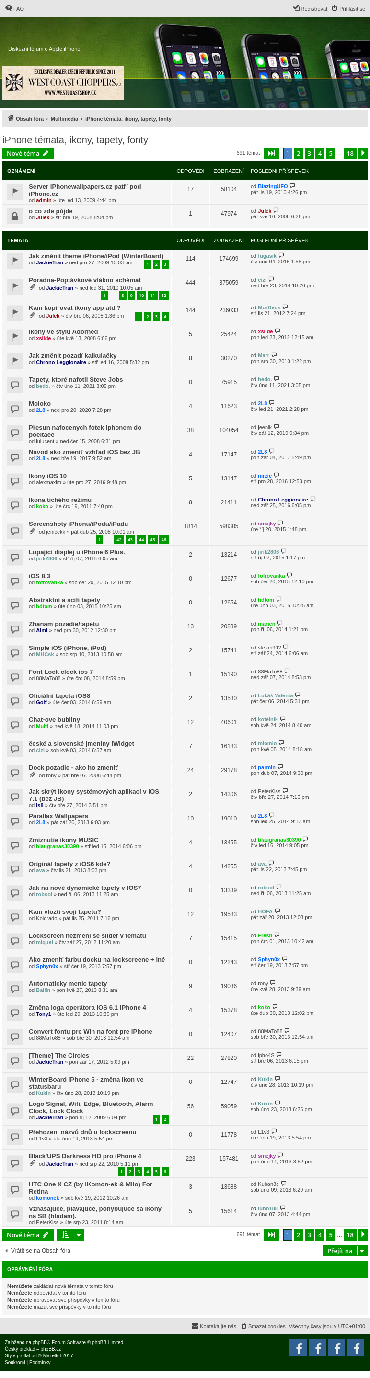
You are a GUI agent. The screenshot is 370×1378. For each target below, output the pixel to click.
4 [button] (320, 153)
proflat (23, 1355)
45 (152, 539)
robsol (44, 894)
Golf (41, 702)
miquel (44, 942)
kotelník (268, 719)
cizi (262, 280)
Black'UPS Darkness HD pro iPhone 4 (85, 1156)
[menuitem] (14, 8)
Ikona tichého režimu (60, 499)
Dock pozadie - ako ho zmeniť (73, 767)
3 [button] (309, 153)
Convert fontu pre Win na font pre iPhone (90, 1031)
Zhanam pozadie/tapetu (64, 623)
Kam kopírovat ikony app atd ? (75, 307)
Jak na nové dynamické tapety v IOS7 (85, 887)
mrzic (265, 475)
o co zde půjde (51, 211)
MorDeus (269, 307)
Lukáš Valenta (275, 695)
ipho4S (266, 1055)
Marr (263, 355)
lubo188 (268, 1208)
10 (141, 295)
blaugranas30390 (57, 846)
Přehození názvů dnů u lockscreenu (82, 1132)
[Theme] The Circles (59, 1055)
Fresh (265, 935)
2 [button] (298, 153)
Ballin (43, 990)
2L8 (40, 410)
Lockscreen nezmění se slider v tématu (87, 935)
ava (40, 870)
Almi (41, 630)
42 (118, 539)
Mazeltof (52, 1355)
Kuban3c (268, 1184)
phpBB (40, 1342)
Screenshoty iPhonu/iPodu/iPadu (78, 523)
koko (42, 506)
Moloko (40, 403)
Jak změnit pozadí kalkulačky (72, 355)
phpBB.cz (50, 1349)
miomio (267, 743)
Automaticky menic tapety (68, 983)
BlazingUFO (273, 186)
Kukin (43, 1093)
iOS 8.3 (39, 576)
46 (164, 539)
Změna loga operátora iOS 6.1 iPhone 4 (87, 1007)
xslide (43, 338)
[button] (271, 153)
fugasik (267, 256)
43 (130, 539)
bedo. (43, 386)
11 (152, 295)
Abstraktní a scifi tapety (64, 600)
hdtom (44, 606)
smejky (267, 523)
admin (43, 200)
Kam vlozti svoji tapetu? (65, 911)
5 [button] (331, 153)
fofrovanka (49, 582)
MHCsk (45, 654)
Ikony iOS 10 (48, 475)
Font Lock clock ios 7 (61, 671)
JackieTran (49, 262)
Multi (42, 726)
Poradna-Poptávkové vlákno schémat (85, 280)
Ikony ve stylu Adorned (63, 331)
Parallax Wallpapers (58, 816)
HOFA (265, 911)
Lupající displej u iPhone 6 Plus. (77, 552)
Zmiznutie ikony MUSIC (64, 839)
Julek (42, 217)
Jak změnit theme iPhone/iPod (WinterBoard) (96, 256)
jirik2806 (46, 558)
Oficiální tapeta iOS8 (59, 695)
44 (141, 539)
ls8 (39, 805)
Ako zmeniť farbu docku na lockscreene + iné (97, 959)
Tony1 (43, 1014)
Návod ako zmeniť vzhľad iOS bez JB (84, 452)
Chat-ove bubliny (54, 719)
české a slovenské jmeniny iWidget (81, 743)
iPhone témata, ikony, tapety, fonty (75, 140)
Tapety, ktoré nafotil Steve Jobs (76, 379)
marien (266, 623)
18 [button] (350, 153)
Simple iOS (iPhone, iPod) (67, 647)
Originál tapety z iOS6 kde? (70, 863)
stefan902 (269, 647)
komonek (47, 1198)
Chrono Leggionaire (61, 362)
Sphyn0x (47, 966)
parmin (267, 767)
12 (164, 295)
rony (51, 775)
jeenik (265, 427)
